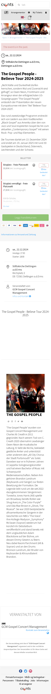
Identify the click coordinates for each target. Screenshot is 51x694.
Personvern (8, 680)
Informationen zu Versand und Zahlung (18, 234)
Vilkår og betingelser (34, 677)
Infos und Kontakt (21, 296)
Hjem (4, 37)
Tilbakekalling (22, 680)
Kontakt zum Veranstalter (37, 630)
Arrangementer (16, 37)
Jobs (32, 680)
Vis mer (6, 206)
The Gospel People (24, 414)
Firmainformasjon (14, 677)
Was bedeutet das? (43, 172)
